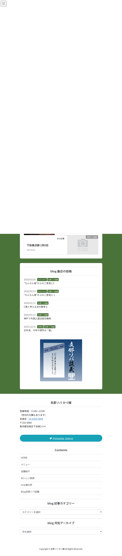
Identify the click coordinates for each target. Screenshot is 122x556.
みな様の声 (26, 484)
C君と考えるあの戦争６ (36, 306)
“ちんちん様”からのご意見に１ (39, 295)
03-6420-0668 (36, 418)
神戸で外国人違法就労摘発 (37, 318)
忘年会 (40, 327)
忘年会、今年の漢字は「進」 (38, 330)
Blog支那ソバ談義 (30, 491)
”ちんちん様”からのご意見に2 (39, 283)
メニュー (25, 464)
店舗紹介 (25, 471)
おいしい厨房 (28, 478)
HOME (24, 457)
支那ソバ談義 (53, 279)
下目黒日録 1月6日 (37, 245)
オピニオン (42, 279)
